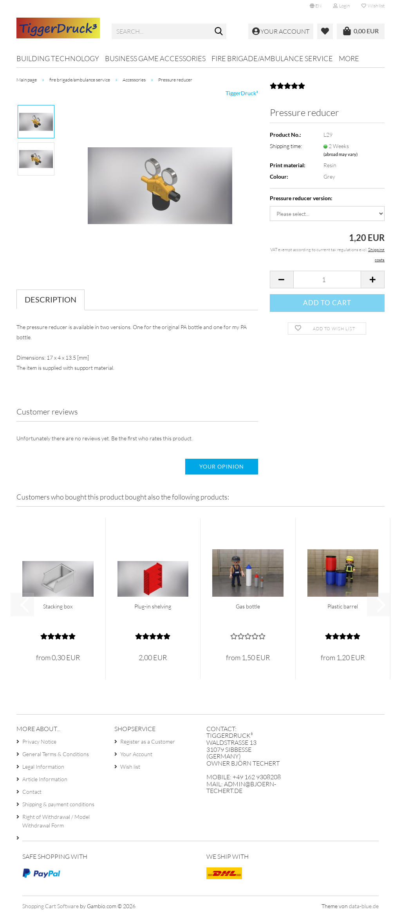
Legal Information (43, 766)
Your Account (136, 754)
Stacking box (57, 606)
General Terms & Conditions (55, 754)
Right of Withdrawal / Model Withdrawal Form (56, 821)
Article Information (44, 779)
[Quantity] (327, 279)
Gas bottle (248, 606)
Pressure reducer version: (301, 198)
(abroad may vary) (340, 154)
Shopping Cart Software (50, 906)
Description (50, 299)
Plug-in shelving (152, 606)
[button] (315, 6)
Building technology (57, 58)
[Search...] (218, 32)
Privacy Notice (39, 741)
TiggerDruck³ (242, 93)
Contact (32, 791)
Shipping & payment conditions (58, 804)
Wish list (373, 6)
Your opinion (221, 466)
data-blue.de (364, 906)
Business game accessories (155, 58)
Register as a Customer (147, 741)
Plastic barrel (342, 606)
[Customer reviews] (287, 88)
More (349, 58)
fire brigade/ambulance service (272, 58)
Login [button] (341, 6)
